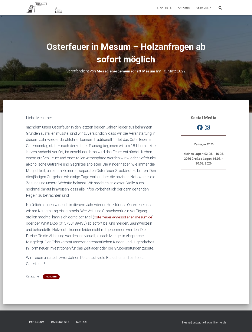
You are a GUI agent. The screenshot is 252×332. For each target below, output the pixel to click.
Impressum (36, 321)
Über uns (203, 7)
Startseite (164, 7)
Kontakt (82, 321)
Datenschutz (60, 321)
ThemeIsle (219, 322)
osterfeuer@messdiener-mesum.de (123, 217)
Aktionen (184, 7)
